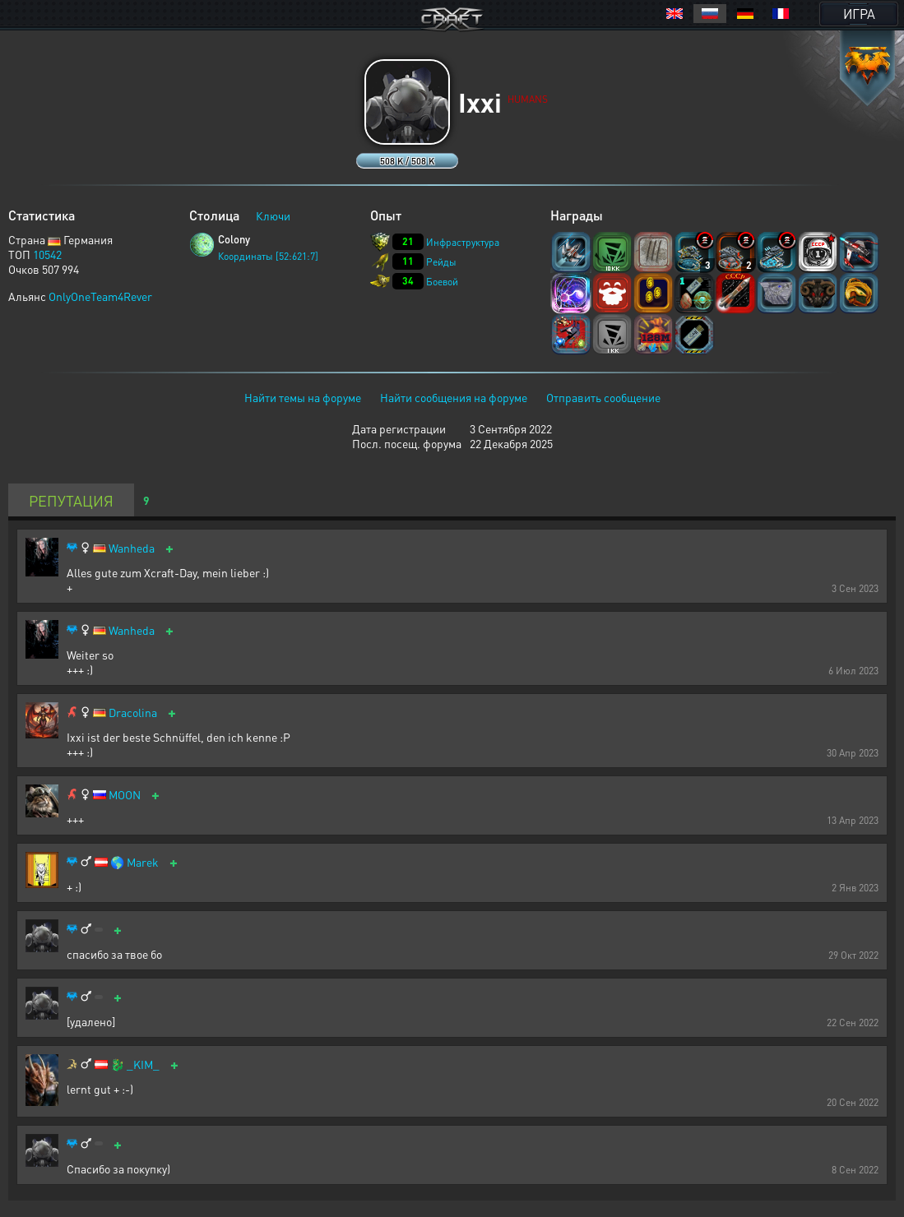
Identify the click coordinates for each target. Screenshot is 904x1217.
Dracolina (133, 713)
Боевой (442, 281)
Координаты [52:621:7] (268, 256)
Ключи (273, 215)
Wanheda (132, 548)
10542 (47, 254)
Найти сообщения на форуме (453, 397)
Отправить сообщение (603, 397)
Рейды (441, 262)
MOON (125, 795)
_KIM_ (143, 1064)
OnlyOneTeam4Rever (100, 296)
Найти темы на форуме (302, 397)
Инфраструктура (462, 242)
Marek (143, 862)
